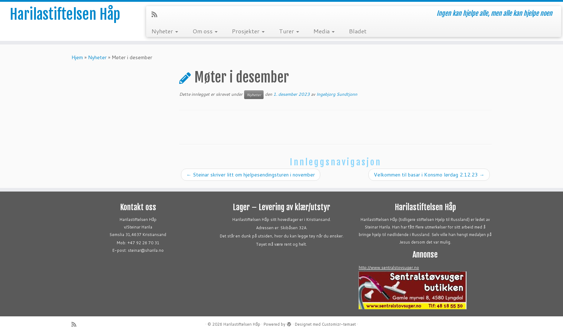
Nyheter (165, 31)
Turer (289, 31)
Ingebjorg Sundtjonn (336, 94)
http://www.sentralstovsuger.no (389, 267)
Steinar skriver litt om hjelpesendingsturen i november (250, 174)
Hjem (77, 57)
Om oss (205, 31)
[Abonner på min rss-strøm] (157, 14)
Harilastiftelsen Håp (65, 14)
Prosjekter (248, 31)
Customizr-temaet (339, 324)
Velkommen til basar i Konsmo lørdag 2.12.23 (429, 174)
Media (324, 31)
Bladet (358, 31)
